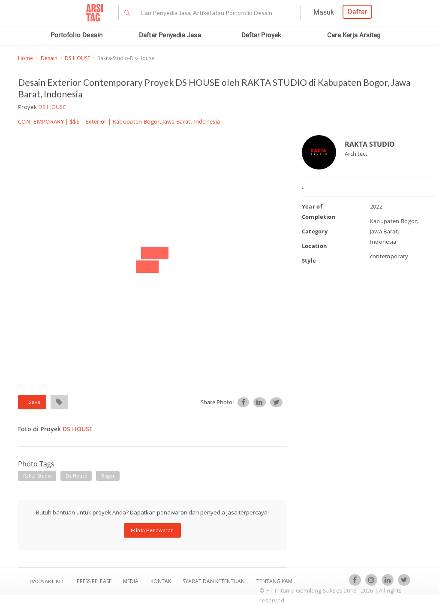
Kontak (161, 581)
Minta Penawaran (152, 530)
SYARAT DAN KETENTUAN (214, 581)
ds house (76, 475)
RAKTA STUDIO (370, 144)
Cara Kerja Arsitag (354, 35)
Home (25, 58)
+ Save (32, 401)
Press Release (94, 581)
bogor (108, 475)
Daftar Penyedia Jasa (170, 35)
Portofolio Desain (76, 35)
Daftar (357, 12)
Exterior (96, 121)
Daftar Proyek (261, 35)
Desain (49, 58)
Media (131, 581)
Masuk (323, 12)
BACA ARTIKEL (47, 581)
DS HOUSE (77, 58)
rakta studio (37, 475)
